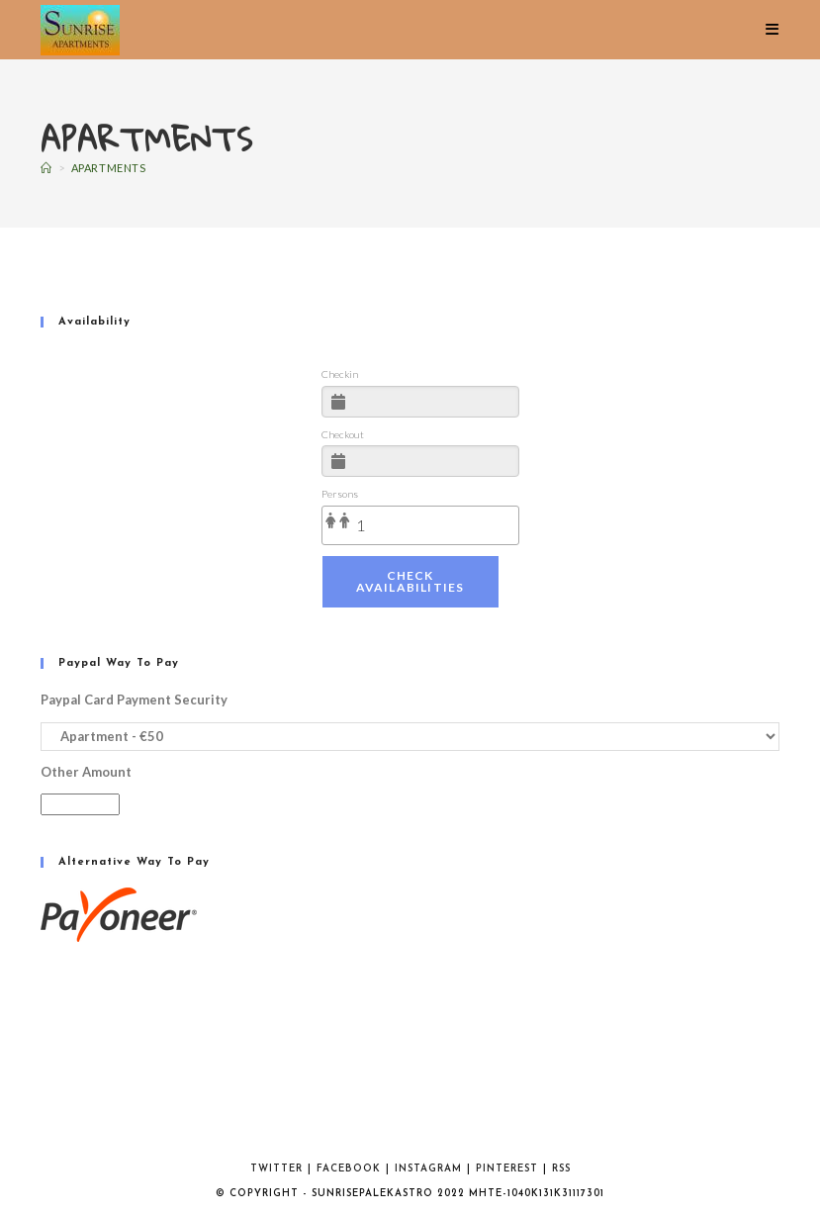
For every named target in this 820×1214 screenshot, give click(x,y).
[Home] (46, 167)
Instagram (428, 1169)
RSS (561, 1169)
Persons (339, 494)
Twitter (276, 1169)
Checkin (339, 374)
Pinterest (507, 1169)
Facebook (349, 1169)
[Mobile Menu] (772, 30)
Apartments (108, 167)
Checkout (342, 434)
